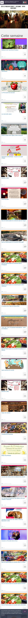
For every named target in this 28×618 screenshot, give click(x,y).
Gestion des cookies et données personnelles (9, 616)
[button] (14, 48)
